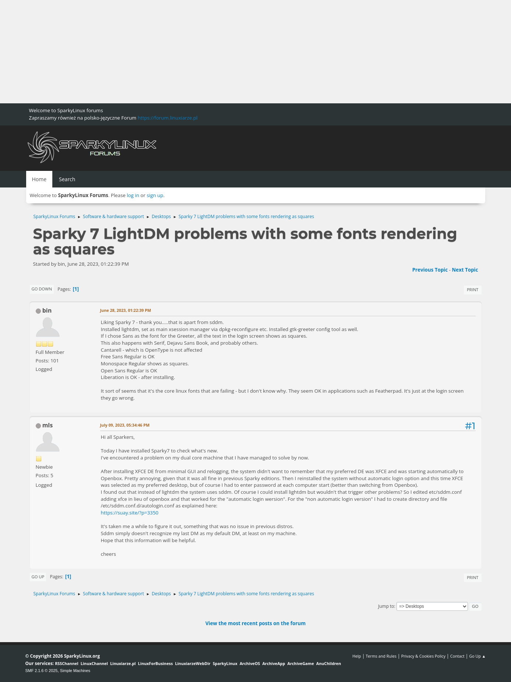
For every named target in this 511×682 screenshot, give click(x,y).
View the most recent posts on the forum (255, 623)
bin (47, 310)
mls (47, 425)
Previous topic (430, 269)
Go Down (42, 289)
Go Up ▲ (477, 656)
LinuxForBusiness (155, 663)
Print (472, 289)
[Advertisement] (221, 51)
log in (133, 195)
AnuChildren (328, 663)
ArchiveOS (249, 663)
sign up (155, 195)
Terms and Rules (381, 656)
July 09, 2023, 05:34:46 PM (125, 425)
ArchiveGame (300, 663)
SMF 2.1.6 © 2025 (41, 670)
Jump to (386, 606)
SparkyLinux (225, 663)
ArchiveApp (273, 663)
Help (356, 656)
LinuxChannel (94, 663)
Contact (457, 656)
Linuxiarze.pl (123, 663)
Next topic (465, 269)
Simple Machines (75, 670)
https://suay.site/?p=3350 (129, 512)
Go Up (38, 576)
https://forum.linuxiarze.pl (167, 117)
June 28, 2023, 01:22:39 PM (125, 310)
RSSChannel (66, 663)
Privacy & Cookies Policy (423, 656)
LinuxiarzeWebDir (192, 663)
